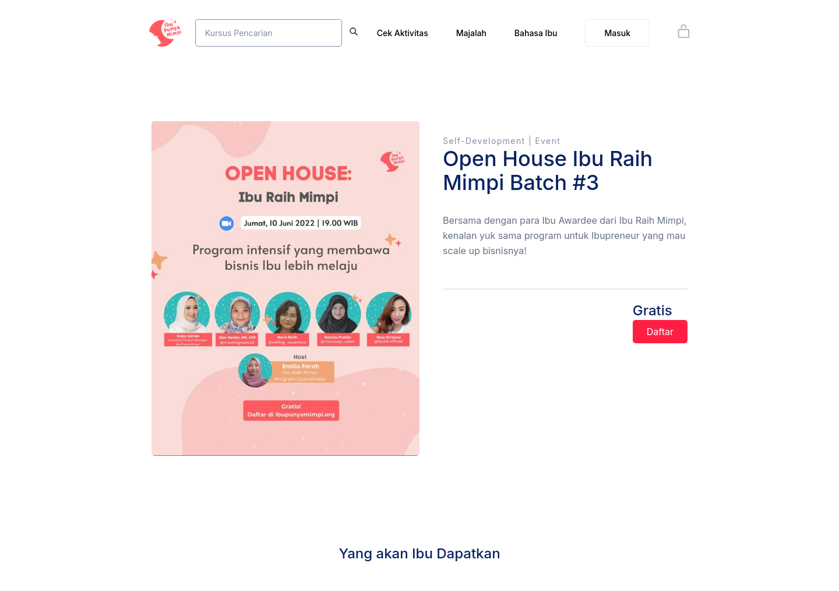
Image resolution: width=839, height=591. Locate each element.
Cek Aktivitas (402, 33)
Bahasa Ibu (536, 33)
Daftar (660, 331)
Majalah (471, 33)
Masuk (617, 33)
